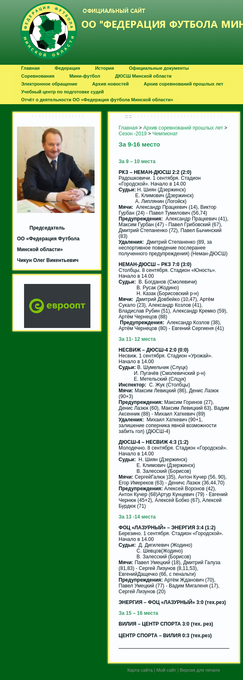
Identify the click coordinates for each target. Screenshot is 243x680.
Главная (128, 128)
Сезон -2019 (133, 134)
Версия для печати (200, 670)
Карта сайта (140, 670)
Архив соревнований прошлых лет (183, 128)
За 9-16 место (139, 144)
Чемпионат (164, 134)
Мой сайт (166, 670)
